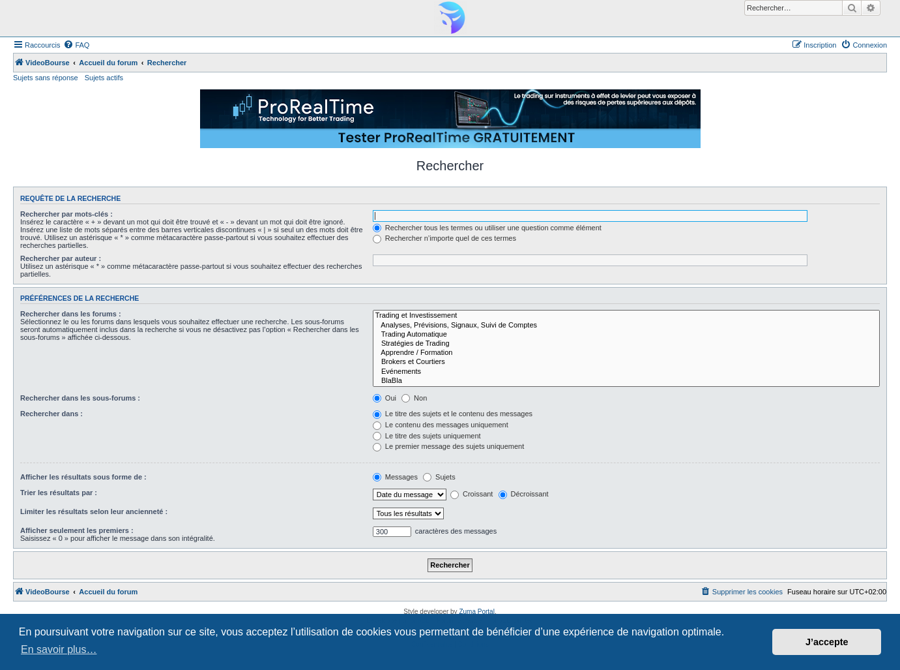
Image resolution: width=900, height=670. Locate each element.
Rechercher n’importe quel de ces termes (444, 238)
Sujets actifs (104, 78)
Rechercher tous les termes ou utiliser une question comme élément (487, 228)
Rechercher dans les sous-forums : (80, 398)
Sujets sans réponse (45, 78)
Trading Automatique (626, 334)
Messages (395, 477)
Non (414, 398)
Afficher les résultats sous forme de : (83, 477)
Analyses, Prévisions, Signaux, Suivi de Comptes (626, 325)
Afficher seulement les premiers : (77, 530)
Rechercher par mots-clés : (66, 214)
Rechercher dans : (51, 414)
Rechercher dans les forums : (70, 314)
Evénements (626, 371)
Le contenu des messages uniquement (440, 425)
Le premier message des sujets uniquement (448, 446)
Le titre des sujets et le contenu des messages (452, 414)
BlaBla (626, 381)
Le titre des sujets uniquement (427, 436)
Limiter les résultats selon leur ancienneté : (93, 511)
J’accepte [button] (827, 642)
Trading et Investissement (626, 315)
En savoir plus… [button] (59, 649)
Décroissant (524, 494)
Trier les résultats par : (58, 492)
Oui (384, 398)
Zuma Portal (476, 611)
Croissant (471, 494)
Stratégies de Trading (626, 343)
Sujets (439, 477)
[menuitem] (76, 45)
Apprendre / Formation (626, 353)
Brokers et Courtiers (626, 362)
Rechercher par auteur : (60, 258)
